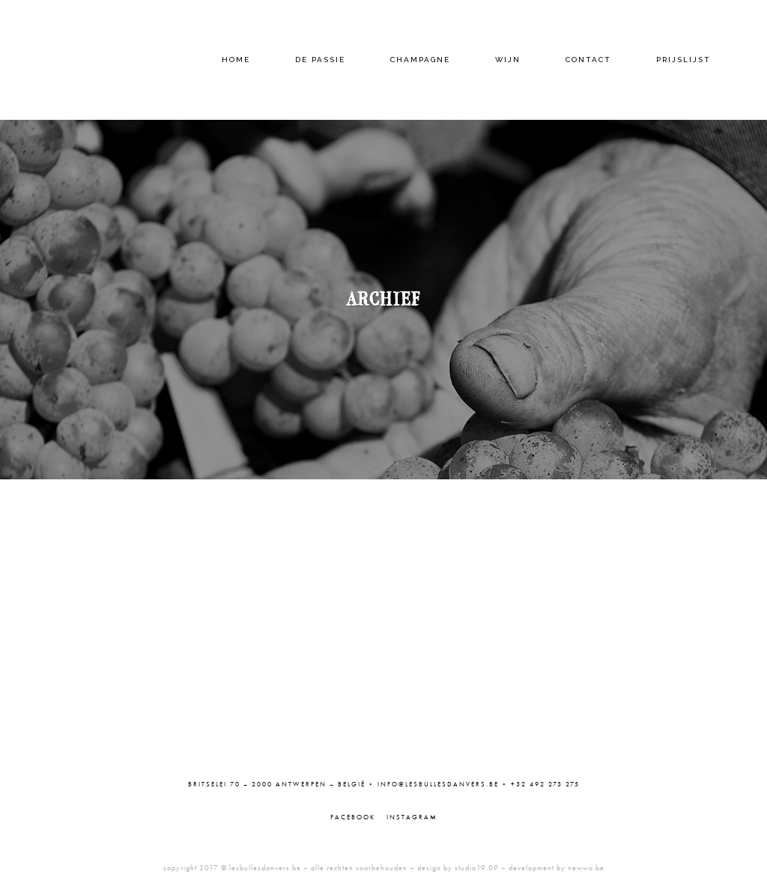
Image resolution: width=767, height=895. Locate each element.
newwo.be (586, 868)
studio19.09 (477, 868)
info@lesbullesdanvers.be (438, 784)
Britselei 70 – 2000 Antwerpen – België (277, 784)
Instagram (411, 817)
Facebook (352, 817)
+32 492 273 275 (545, 784)
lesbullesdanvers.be (265, 868)
